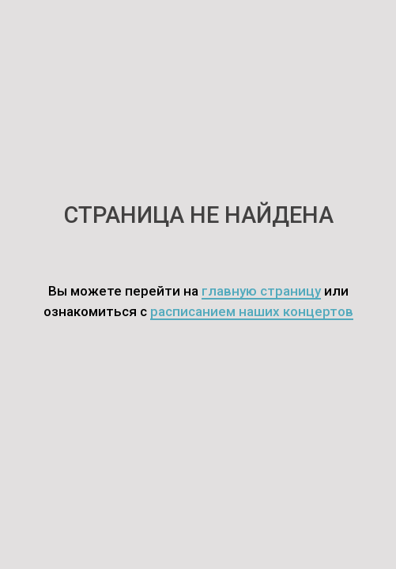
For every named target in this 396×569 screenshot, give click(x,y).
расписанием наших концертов (251, 311)
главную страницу (261, 291)
